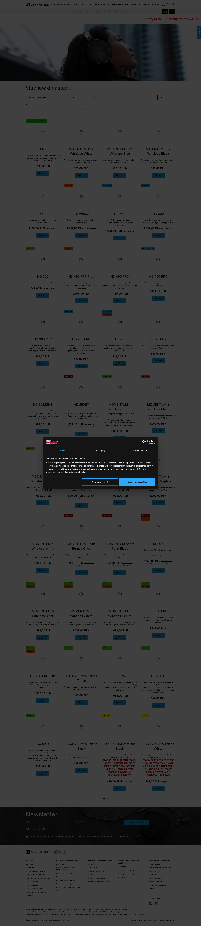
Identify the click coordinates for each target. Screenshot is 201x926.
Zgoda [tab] (62, 450)
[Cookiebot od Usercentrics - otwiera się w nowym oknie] (144, 442)
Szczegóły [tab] (100, 450)
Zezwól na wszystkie (137, 482)
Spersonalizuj (100, 482)
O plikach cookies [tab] (139, 450)
